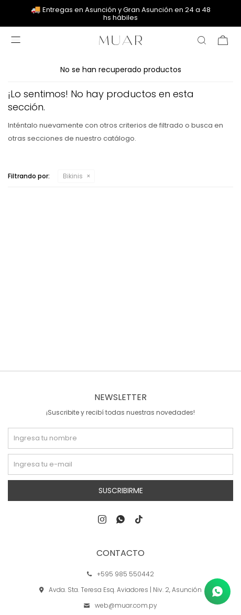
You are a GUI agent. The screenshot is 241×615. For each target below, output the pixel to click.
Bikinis (73, 176)
